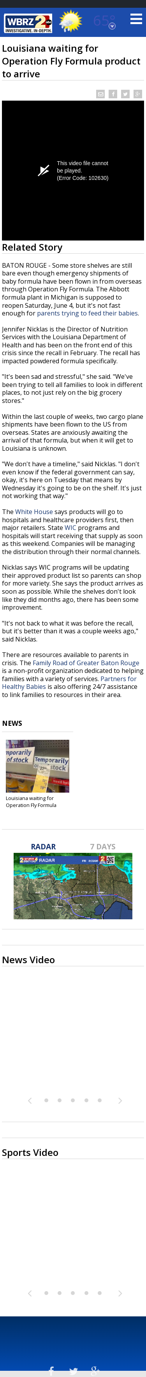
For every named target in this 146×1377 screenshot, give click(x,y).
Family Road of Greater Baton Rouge (86, 663)
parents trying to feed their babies (87, 313)
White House (34, 511)
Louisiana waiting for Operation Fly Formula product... (31, 805)
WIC (70, 527)
